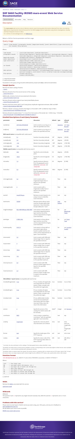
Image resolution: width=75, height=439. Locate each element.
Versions (69, 309)
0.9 (17, 263)
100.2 (18, 250)
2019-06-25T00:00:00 (22, 125)
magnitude (20, 322)
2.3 (17, 271)
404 (18, 338)
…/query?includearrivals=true (11, 98)
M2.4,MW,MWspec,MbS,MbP (24, 209)
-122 (18, 143)
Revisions (30, 19)
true (18, 282)
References (29, 34)
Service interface (8, 19)
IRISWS (11, 9)
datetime (60, 125)
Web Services (6, 9)
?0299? (18, 201)
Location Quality (67, 228)
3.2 (17, 179)
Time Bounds (66, 125)
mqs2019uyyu (20, 195)
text (18, 333)
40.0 (18, 152)
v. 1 (26, 9)
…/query (5, 89)
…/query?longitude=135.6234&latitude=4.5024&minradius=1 (19, 114)
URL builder (18, 19)
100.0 (18, 157)
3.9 (17, 140)
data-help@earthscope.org (10, 406)
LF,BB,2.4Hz (20, 219)
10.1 (18, 256)
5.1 (17, 137)
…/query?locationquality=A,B (11, 102)
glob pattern (60, 202)
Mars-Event (17, 9)
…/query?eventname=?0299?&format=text (14, 110)
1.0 (17, 161)
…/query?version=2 (8, 93)
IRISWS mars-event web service (11, 411)
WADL (11, 384)
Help (24, 19)
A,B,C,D (19, 227)
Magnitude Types (67, 212)
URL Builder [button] (69, 23)
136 (18, 146)
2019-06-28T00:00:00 (22, 129)
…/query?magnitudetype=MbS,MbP (12, 106)
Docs (22, 9)
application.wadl (7, 386)
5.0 (17, 169)
